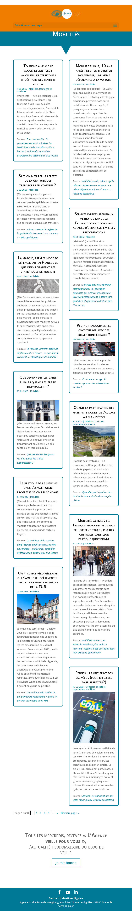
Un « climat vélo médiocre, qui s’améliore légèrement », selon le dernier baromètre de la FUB (38, 579)
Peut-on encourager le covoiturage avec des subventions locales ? (94, 330)
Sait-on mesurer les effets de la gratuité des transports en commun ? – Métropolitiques (37, 233)
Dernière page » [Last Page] (70, 813)
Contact (54, 898)
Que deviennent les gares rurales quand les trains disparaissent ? (38, 381)
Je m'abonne (66, 862)
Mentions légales (72, 898)
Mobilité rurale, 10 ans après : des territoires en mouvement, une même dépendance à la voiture (94, 72)
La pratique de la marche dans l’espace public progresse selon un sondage (38, 487)
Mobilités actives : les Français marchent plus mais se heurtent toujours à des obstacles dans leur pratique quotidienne (94, 529)
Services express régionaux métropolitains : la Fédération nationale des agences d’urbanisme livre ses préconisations (94, 222)
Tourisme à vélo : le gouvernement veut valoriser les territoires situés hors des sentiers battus (38, 74)
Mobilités (33, 88)
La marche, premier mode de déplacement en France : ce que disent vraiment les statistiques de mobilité (38, 264)
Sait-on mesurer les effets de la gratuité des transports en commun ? (38, 180)
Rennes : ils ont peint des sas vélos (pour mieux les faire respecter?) (94, 677)
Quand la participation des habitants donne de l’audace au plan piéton (94, 412)
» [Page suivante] (57, 813)
